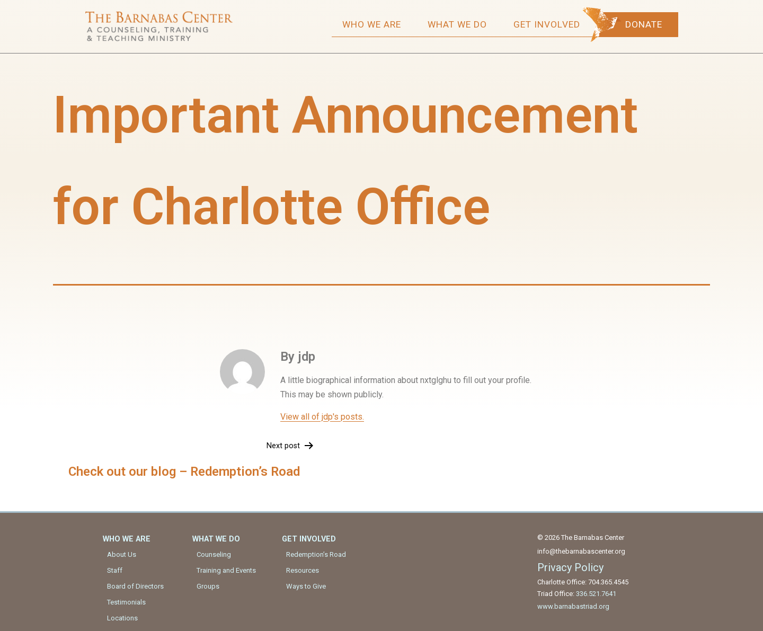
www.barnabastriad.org (573, 606)
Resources (302, 570)
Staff (114, 570)
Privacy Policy (570, 567)
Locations (122, 617)
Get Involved (549, 24)
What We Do (460, 24)
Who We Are (374, 24)
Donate (646, 24)
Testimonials (126, 602)
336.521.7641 (596, 593)
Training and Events (226, 570)
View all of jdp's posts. (322, 416)
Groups (208, 586)
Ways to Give (306, 586)
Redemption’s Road (316, 554)
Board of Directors (135, 586)
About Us (121, 554)
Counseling (214, 554)
